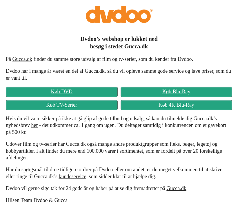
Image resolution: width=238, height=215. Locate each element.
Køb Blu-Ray (176, 91)
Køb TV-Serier (61, 105)
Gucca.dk (136, 46)
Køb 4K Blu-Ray (176, 105)
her (34, 125)
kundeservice (72, 176)
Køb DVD (62, 91)
